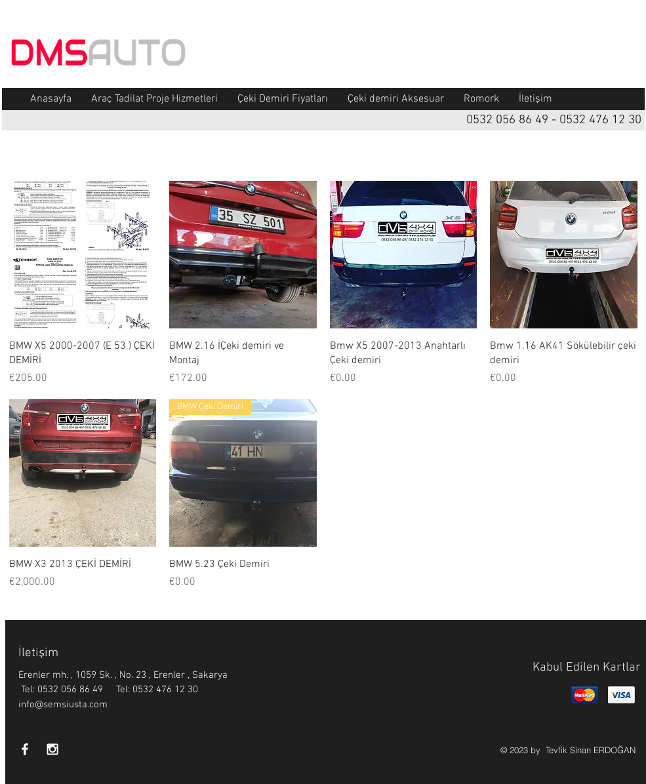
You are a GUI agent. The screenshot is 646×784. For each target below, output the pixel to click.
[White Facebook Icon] (25, 749)
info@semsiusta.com (63, 705)
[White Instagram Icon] (52, 749)
